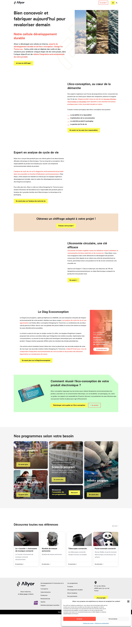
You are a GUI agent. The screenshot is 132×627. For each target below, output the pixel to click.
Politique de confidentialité (102, 623)
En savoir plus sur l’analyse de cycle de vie (30, 204)
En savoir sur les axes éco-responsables (84, 132)
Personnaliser (113, 619)
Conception (44, 601)
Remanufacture (45, 611)
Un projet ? (103, 3)
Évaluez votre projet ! (66, 229)
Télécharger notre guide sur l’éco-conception (69, 410)
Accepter (79, 619)
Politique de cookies (88, 623)
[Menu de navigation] (113, 3)
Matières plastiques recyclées (50, 618)
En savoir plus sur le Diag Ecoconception (36, 365)
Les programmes (72, 596)
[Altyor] (19, 2)
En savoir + (73, 284)
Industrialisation (46, 605)
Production (44, 608)
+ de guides (94, 410)
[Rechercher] (116, 2)
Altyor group (23, 607)
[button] (128, 601)
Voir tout (115, 531)
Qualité (43, 614)
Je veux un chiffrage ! (23, 64)
